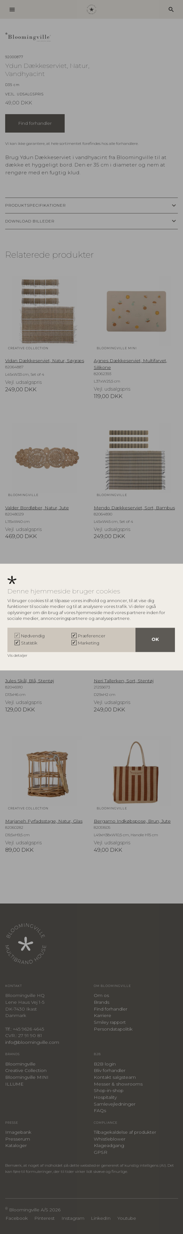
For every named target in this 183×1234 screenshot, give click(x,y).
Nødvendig (33, 635)
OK (155, 639)
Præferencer (91, 635)
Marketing (88, 642)
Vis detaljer (17, 655)
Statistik (29, 642)
